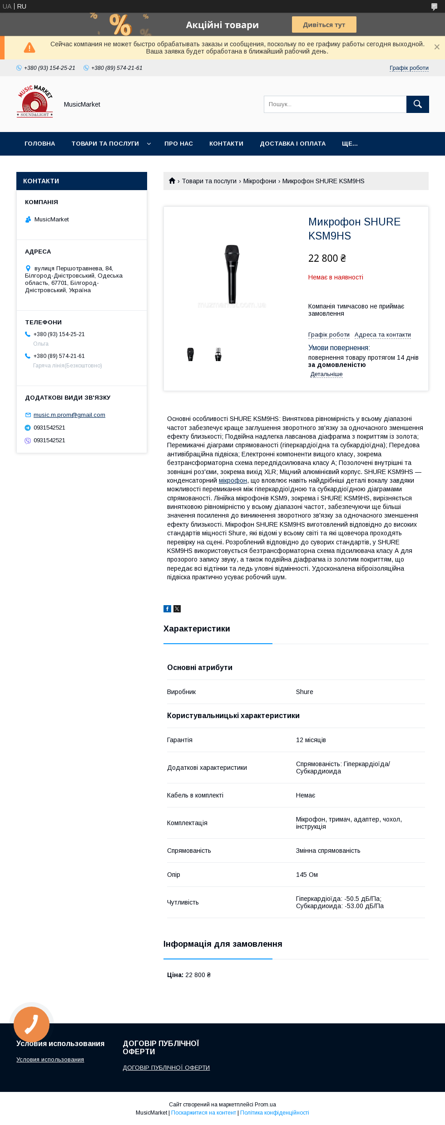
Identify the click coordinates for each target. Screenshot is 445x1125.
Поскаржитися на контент (203, 1113)
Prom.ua (265, 1104)
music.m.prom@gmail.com (69, 414)
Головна (40, 143)
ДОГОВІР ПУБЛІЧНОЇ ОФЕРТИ (166, 1067)
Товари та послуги (105, 143)
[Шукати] (417, 104)
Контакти (226, 143)
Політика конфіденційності (274, 1113)
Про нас (178, 143)
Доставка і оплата (293, 143)
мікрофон (233, 480)
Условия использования (50, 1059)
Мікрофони (259, 181)
